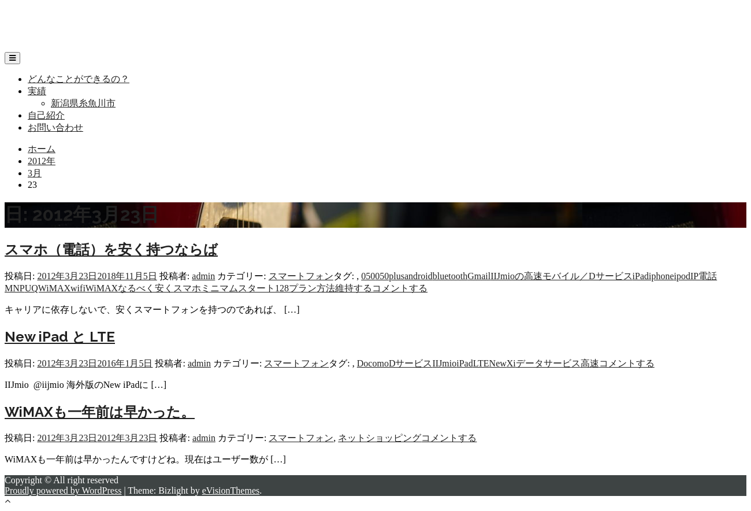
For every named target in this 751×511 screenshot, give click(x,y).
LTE (481, 363)
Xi (511, 363)
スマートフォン (301, 276)
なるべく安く (145, 288)
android (418, 276)
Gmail (478, 276)
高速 (590, 363)
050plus (389, 276)
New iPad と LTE (60, 336)
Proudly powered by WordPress (63, 490)
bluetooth (450, 276)
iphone (661, 276)
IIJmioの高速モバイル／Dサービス (561, 276)
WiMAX (101, 288)
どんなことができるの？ (78, 79)
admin (203, 276)
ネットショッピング (379, 438)
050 (368, 276)
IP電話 (703, 276)
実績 (37, 91)
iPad (641, 276)
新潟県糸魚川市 (83, 103)
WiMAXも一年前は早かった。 (100, 411)
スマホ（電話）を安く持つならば (111, 249)
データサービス (548, 363)
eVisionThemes (230, 490)
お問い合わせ (55, 127)
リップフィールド (42, 15)
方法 (326, 288)
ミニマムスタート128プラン (259, 288)
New (498, 363)
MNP (15, 288)
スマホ (187, 288)
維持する (353, 288)
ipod (682, 276)
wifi (77, 288)
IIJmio (444, 363)
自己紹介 (46, 115)
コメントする (399, 288)
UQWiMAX (47, 288)
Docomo (373, 363)
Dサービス (411, 363)
